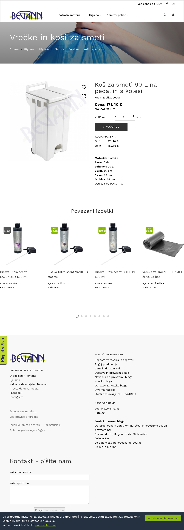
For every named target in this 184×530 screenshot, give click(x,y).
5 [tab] (95, 316)
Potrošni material (70, 15)
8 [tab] (108, 316)
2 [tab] (82, 316)
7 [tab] (104, 316)
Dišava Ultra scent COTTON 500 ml (115, 274)
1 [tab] (77, 316)
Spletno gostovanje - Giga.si (28, 430)
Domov (14, 49)
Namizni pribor (116, 15)
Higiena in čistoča (52, 49)
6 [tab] (99, 316)
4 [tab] (90, 316)
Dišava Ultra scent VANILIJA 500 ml (67, 274)
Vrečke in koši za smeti (85, 49)
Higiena (94, 15)
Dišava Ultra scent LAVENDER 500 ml (13, 274)
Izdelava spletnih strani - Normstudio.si (35, 425)
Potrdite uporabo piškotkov (163, 518)
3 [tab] (86, 316)
